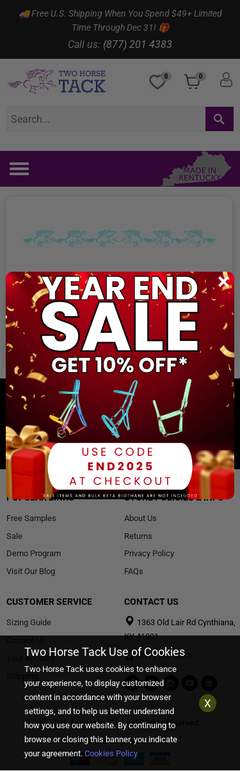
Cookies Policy (111, 753)
